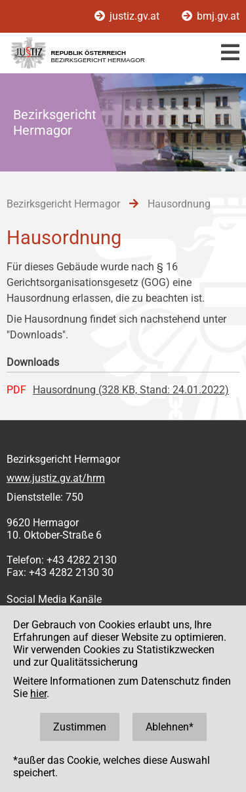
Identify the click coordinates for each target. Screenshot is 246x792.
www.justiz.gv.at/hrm (56, 478)
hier (38, 693)
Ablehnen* (170, 727)
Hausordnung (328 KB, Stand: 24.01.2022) (131, 390)
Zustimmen (79, 727)
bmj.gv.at (210, 16)
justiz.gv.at (128, 16)
